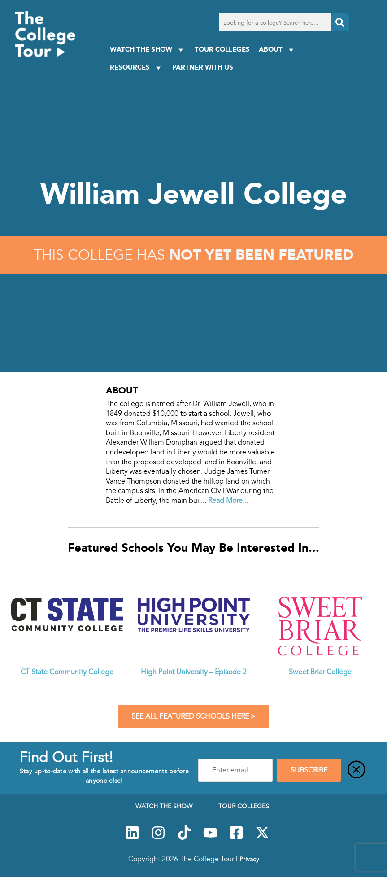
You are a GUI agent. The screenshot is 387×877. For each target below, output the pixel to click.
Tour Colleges (222, 49)
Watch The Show (148, 49)
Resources (136, 67)
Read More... (228, 500)
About (277, 49)
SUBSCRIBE (309, 770)
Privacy (249, 859)
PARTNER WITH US (202, 67)
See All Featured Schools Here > (193, 716)
